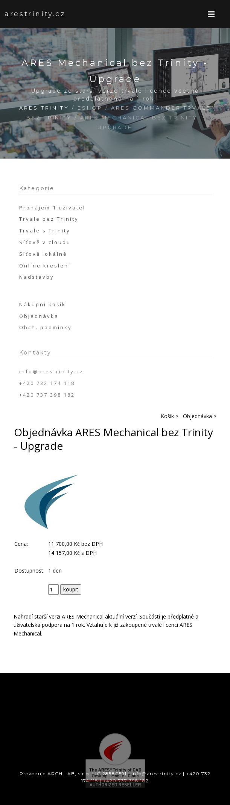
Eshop (90, 108)
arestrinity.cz (27, 14)
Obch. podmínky (45, 327)
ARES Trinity (44, 108)
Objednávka (39, 316)
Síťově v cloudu (45, 242)
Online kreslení (45, 265)
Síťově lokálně (43, 254)
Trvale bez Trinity (49, 218)
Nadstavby (36, 276)
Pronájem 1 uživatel (52, 207)
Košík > (169, 416)
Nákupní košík (42, 304)
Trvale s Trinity (44, 230)
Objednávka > (199, 416)
